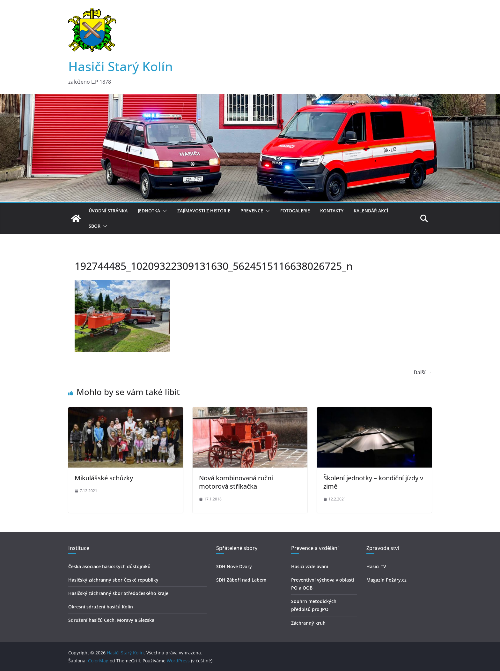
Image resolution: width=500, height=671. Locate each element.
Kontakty (331, 211)
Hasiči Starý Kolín (120, 66)
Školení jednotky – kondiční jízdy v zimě (373, 482)
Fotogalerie (295, 211)
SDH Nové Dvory (234, 566)
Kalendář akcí (371, 211)
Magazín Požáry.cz (386, 580)
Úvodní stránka (108, 211)
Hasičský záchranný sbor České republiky (113, 580)
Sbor (94, 226)
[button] (163, 210)
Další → (423, 372)
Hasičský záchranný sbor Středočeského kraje (118, 593)
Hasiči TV (376, 566)
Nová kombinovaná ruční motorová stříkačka (236, 482)
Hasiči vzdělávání (309, 566)
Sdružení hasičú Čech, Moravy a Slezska (111, 620)
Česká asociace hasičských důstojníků (109, 566)
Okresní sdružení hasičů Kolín (100, 607)
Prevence (251, 211)
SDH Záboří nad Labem (241, 580)
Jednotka (149, 211)
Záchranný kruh (308, 623)
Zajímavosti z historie (203, 211)
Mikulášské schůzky (104, 478)
